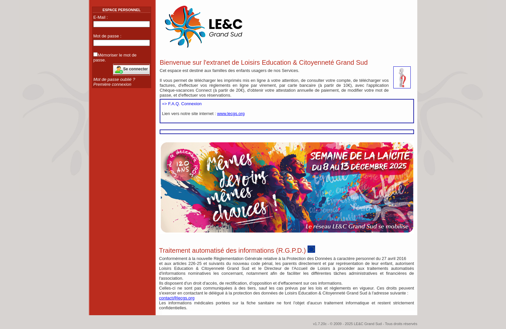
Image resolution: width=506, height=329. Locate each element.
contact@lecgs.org (177, 297)
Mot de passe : (107, 36)
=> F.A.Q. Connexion (182, 103)
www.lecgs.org (231, 113)
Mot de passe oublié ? (114, 79)
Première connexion (112, 84)
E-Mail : (100, 17)
